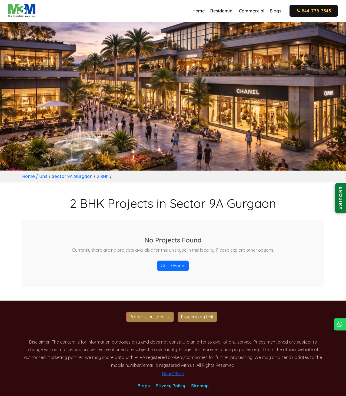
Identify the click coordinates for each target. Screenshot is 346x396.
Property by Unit (197, 317)
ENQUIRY (341, 198)
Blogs (275, 11)
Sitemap (200, 385)
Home (198, 11)
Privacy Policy (170, 385)
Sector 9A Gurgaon (73, 176)
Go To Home (173, 265)
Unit (43, 176)
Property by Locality (150, 317)
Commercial (251, 11)
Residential (222, 11)
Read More (173, 373)
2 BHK (103, 176)
